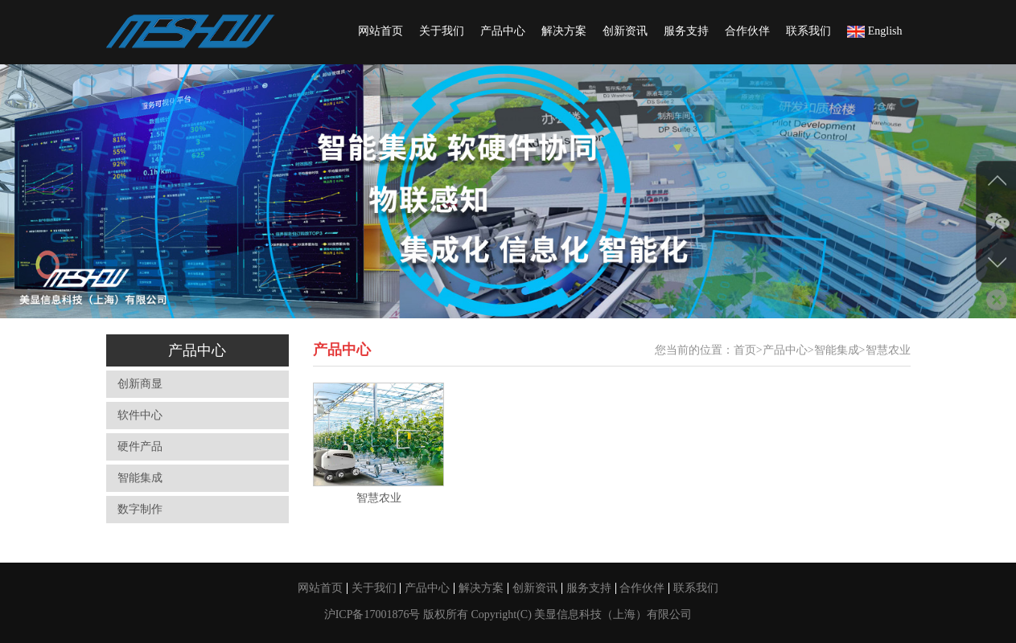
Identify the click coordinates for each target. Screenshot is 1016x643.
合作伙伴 (747, 31)
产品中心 (502, 31)
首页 (745, 350)
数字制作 (139, 509)
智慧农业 (888, 350)
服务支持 (686, 31)
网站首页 (380, 31)
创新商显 (139, 384)
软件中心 (139, 415)
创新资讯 (625, 31)
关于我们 (441, 31)
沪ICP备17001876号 (373, 614)
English (874, 31)
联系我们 (808, 31)
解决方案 (563, 31)
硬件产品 (139, 446)
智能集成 (139, 478)
